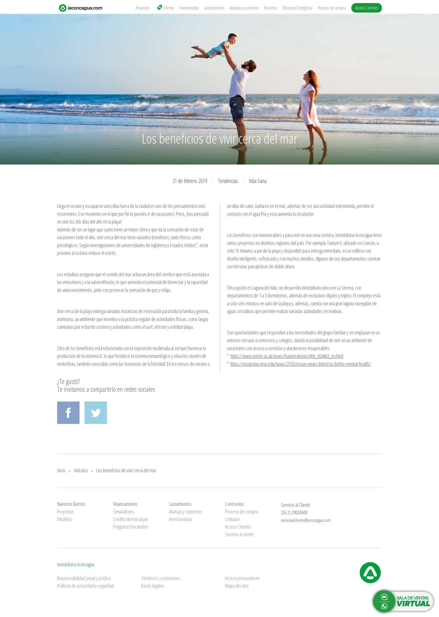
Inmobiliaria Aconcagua (75, 564)
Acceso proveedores (242, 578)
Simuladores (123, 511)
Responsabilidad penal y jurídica (83, 578)
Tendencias (228, 181)
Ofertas (165, 7)
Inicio (61, 470)
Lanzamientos (214, 8)
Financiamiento (125, 504)
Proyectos (143, 8)
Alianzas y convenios (244, 8)
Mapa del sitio (237, 585)
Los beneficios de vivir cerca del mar (126, 470)
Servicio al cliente (239, 534)
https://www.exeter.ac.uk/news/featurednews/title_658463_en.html (286, 356)
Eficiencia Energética (297, 8)
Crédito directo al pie (130, 519)
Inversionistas (189, 8)
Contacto (232, 519)
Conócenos (234, 504)
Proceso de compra (332, 8)
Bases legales (152, 585)
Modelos (64, 519)
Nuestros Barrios (71, 504)
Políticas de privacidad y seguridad (85, 585)
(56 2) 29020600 (294, 512)
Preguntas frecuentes (130, 526)
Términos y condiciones (160, 578)
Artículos (81, 470)
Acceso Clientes (367, 8)
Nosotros (270, 8)
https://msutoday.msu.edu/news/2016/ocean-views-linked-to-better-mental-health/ (300, 363)
